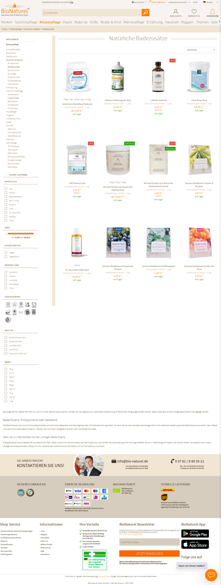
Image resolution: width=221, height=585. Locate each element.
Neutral (12, 276)
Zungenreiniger (15, 159)
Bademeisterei (15, 196)
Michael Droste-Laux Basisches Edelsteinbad (117, 188)
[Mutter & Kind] (110, 22)
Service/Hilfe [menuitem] (138, 2)
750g (11, 381)
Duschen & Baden (14, 59)
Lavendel (13, 280)
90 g (11, 369)
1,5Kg (76, 99)
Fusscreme (13, 108)
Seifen (9, 122)
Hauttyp (9, 330)
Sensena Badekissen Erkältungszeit (158, 266)
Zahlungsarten (6, 554)
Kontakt (4, 547)
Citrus (11, 288)
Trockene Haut (15, 341)
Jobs (43, 531)
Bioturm (12, 204)
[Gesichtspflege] (26, 22)
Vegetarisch (14, 256)
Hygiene (10, 115)
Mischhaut (13, 349)
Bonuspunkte (6, 551)
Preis (7, 227)
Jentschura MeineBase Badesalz (77, 103)
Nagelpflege (13, 97)
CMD (11, 208)
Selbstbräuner (14, 135)
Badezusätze (14, 66)
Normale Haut (15, 345)
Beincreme (13, 101)
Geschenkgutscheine (9, 534)
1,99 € (18, 237)
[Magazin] (187, 22)
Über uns (44, 541)
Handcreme (13, 94)
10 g (11, 393)
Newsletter (45, 537)
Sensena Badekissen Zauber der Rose (199, 268)
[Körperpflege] (50, 22)
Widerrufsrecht (46, 544)
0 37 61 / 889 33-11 (158, 2)
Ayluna (12, 192)
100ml (77, 265)
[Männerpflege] (133, 22)
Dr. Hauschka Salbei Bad (77, 269)
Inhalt (8, 362)
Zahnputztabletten (16, 156)
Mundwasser (13, 146)
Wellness (10, 139)
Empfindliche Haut (17, 337)
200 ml (12, 389)
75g (70, 99)
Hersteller (11, 181)
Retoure (4, 541)
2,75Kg (88, 99)
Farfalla (12, 216)
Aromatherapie (13, 49)
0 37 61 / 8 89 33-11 (187, 461)
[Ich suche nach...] (95, 12)
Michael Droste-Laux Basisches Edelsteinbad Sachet (158, 185)
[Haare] (67, 22)
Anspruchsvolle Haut (18, 353)
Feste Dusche (14, 77)
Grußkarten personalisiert (11, 537)
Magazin (44, 534)
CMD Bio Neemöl (159, 100)
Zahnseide (12, 166)
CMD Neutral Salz (77, 183)
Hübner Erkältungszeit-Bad (118, 100)
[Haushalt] (172, 22)
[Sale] (214, 22)
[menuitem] (175, 13)
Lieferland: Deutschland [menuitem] (177, 2)
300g (117, 182)
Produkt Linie (12, 265)
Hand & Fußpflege (14, 90)
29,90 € (27, 237)
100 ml (12, 397)
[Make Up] (81, 22)
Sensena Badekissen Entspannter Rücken (118, 268)
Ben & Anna (14, 200)
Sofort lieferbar (18, 174)
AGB (42, 551)
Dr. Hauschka (14, 212)
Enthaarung (11, 87)
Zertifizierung (12, 296)
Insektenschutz (13, 118)
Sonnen (9, 125)
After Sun (12, 128)
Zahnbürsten (14, 163)
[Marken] (7, 22)
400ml (12, 377)
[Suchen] (145, 12)
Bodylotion (11, 52)
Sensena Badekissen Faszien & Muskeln (199, 185)
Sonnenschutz (14, 132)
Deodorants (11, 56)
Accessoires (13, 63)
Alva (11, 188)
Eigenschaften (12, 245)
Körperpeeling (14, 80)
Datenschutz (45, 547)
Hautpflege (11, 111)
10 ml (11, 373)
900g (11, 385)
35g (81, 99)
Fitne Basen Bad (199, 100)
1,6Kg (123, 182)
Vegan (12, 252)
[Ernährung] (154, 22)
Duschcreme (13, 70)
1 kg (11, 401)
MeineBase (14, 284)
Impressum (45, 554)
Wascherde (13, 83)
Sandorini (13, 272)
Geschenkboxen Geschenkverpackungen (17, 531)
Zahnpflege (11, 142)
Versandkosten (7, 544)
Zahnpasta (12, 149)
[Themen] (202, 22)
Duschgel (12, 73)
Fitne (11, 220)
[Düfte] (94, 22)
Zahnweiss (12, 153)
